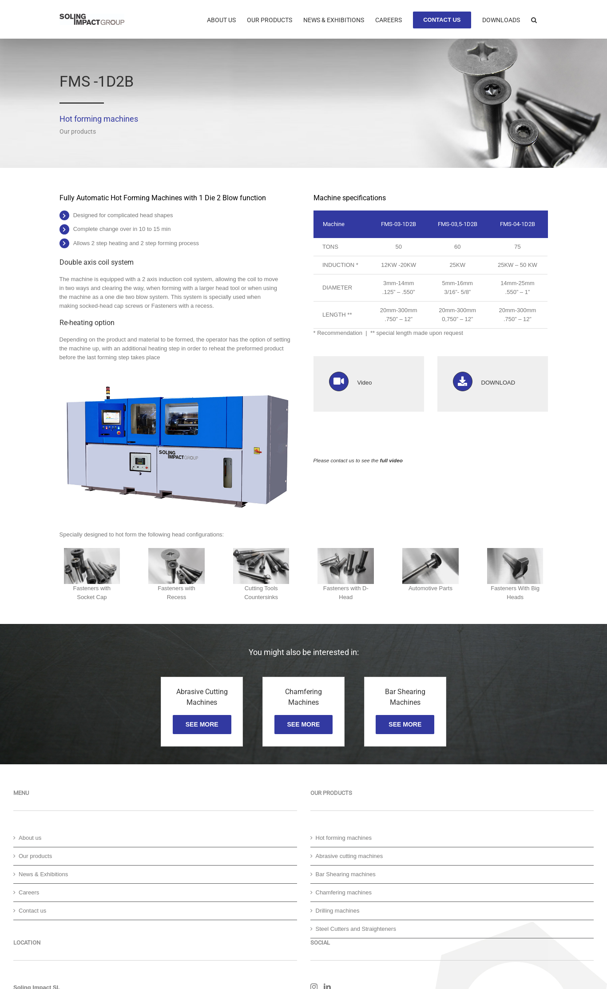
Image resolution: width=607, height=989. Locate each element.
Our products (35, 856)
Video (364, 382)
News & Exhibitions (43, 874)
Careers (29, 892)
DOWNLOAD (498, 382)
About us (30, 837)
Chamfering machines (344, 892)
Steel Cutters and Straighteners (356, 928)
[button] (534, 19)
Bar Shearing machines (346, 874)
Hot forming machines (344, 837)
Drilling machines (338, 910)
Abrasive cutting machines (349, 856)
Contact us (32, 910)
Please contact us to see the (358, 460)
